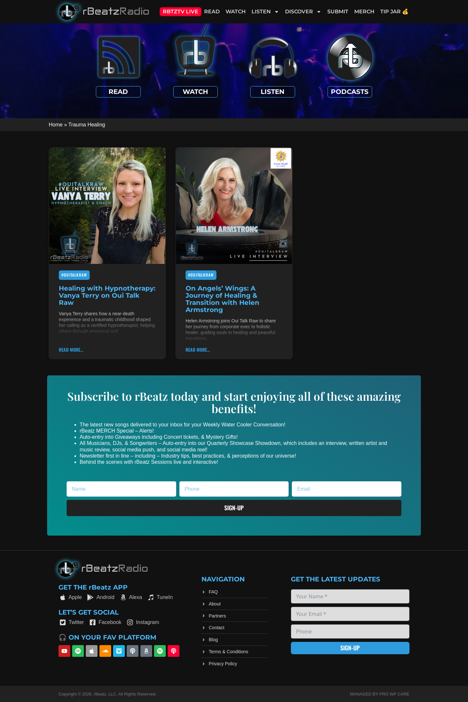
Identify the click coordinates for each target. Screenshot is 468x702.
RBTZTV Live (180, 11)
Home (56, 124)
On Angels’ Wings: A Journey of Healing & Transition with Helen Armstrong (222, 299)
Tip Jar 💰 (394, 11)
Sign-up (350, 648)
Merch (364, 11)
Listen (265, 12)
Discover (303, 12)
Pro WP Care (394, 694)
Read (212, 11)
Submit (337, 11)
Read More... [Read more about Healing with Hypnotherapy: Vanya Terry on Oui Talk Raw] (71, 349)
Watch (236, 11)
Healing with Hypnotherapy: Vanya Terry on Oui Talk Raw (107, 295)
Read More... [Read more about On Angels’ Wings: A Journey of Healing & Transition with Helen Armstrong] (198, 349)
